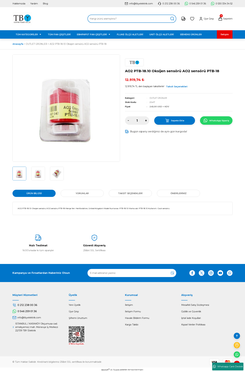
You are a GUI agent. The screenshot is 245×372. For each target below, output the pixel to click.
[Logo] (22, 18)
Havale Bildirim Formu (137, 318)
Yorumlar (82, 193)
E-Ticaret (115, 370)
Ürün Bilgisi (34, 193)
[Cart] (225, 19)
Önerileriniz (178, 193)
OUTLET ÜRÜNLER (159, 98)
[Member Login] (206, 19)
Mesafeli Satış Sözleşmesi (195, 305)
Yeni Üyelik (74, 305)
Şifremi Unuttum (78, 318)
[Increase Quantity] (146, 120)
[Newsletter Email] (132, 273)
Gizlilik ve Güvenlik (191, 311)
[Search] (132, 19)
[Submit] (172, 273)
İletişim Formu (133, 311)
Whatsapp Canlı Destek (228, 366)
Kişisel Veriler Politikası (193, 324)
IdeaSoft (105, 369)
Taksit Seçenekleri (177, 86)
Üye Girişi (74, 311)
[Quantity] (137, 120)
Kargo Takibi (131, 324)
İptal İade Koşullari (191, 318)
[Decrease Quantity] (128, 120)
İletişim (129, 305)
